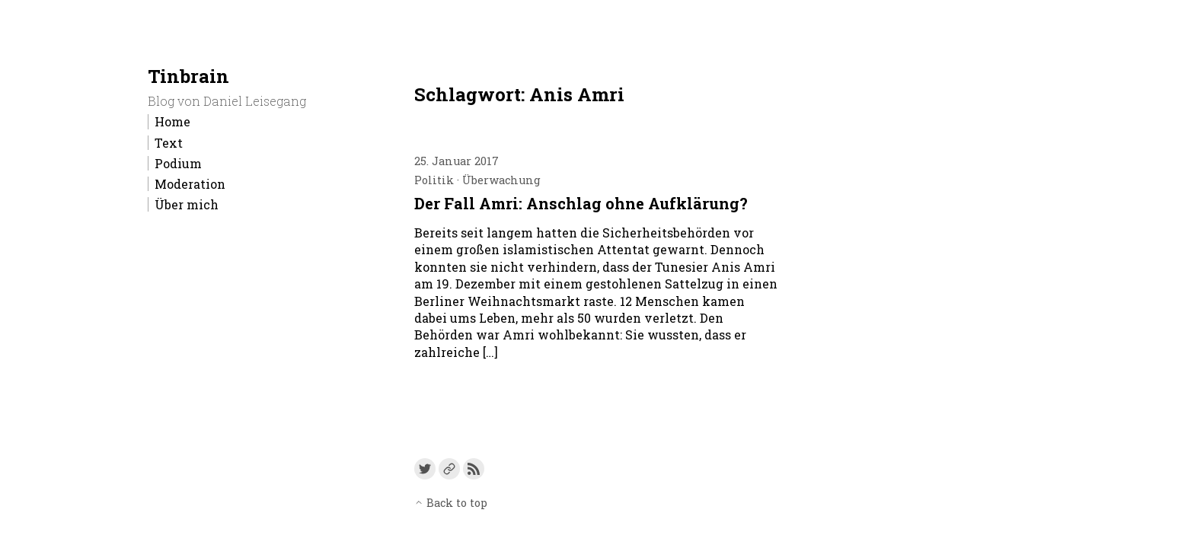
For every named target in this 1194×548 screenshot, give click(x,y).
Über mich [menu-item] (187, 204)
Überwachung (501, 180)
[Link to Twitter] (425, 469)
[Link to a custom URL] (449, 469)
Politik (434, 180)
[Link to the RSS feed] (473, 469)
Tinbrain (188, 76)
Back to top (450, 502)
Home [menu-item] (172, 121)
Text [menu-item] (169, 142)
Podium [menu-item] (178, 163)
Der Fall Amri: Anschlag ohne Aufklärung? (581, 203)
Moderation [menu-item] (190, 184)
